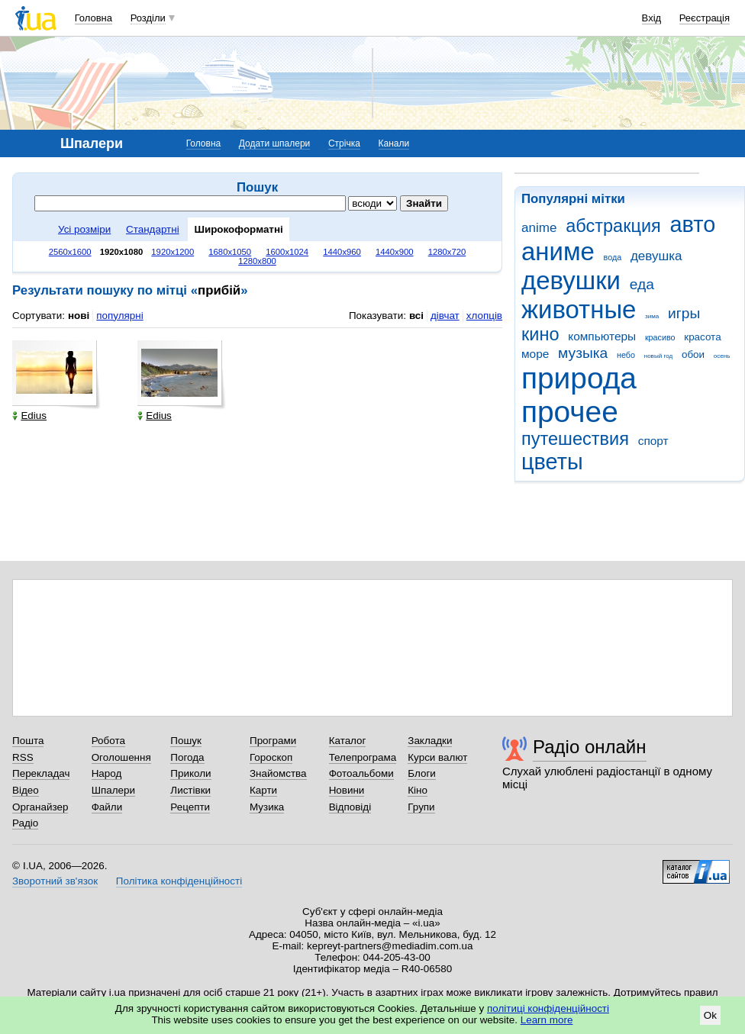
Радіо (25, 823)
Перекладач (40, 773)
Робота (108, 740)
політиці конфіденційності (548, 1008)
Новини (347, 790)
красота (702, 337)
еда (642, 284)
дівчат (445, 315)
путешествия (575, 439)
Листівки (190, 790)
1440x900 (395, 251)
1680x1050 (229, 251)
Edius (29, 415)
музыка (583, 353)
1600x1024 (287, 251)
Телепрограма (363, 757)
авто (693, 224)
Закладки (430, 740)
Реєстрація (704, 18)
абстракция (613, 226)
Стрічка (344, 143)
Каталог (347, 740)
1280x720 (447, 251)
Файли (107, 807)
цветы (552, 461)
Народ (107, 773)
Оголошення (121, 757)
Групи (421, 807)
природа (579, 378)
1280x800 (257, 261)
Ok (710, 1015)
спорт (653, 440)
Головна (93, 18)
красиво (660, 337)
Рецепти (190, 807)
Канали (394, 143)
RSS (23, 757)
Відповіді (350, 807)
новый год (658, 356)
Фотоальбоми (361, 773)
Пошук (186, 740)
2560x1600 (70, 251)
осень (722, 356)
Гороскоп (271, 757)
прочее (569, 411)
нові (78, 315)
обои (693, 354)
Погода (187, 757)
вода (613, 257)
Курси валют (437, 757)
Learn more (547, 1020)
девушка (656, 256)
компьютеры (602, 336)
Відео (25, 790)
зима (652, 316)
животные (578, 309)
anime (538, 228)
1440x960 (342, 251)
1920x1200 (172, 251)
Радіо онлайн (590, 746)
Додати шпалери (274, 143)
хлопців (484, 315)
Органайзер (40, 807)
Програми (273, 740)
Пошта (28, 740)
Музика (267, 807)
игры (684, 313)
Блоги (422, 773)
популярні (119, 315)
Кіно (417, 790)
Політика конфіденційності (179, 881)
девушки (571, 280)
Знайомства (278, 773)
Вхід (652, 18)
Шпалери (113, 790)
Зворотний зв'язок (55, 881)
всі (416, 315)
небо (626, 354)
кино (540, 334)
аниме (558, 251)
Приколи (190, 773)
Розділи (148, 18)
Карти (263, 790)
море (535, 353)
